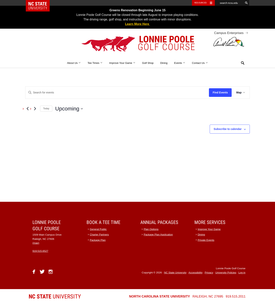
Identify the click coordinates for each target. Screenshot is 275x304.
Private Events (206, 240)
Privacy (209, 272)
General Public (98, 229)
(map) (35, 243)
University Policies (225, 272)
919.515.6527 (40, 251)
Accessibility (195, 272)
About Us (74, 63)
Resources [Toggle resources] (200, 3)
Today (46, 108)
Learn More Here (137, 24)
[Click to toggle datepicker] (69, 109)
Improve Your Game (122, 63)
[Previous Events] (27, 108)
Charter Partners (99, 234)
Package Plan (98, 240)
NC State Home (40, 2)
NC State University (175, 272)
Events (179, 63)
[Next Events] (35, 108)
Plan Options (151, 229)
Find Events (220, 92)
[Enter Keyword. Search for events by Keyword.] (117, 93)
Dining (163, 63)
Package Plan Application (158, 234)
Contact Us (200, 63)
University (55, 296)
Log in (241, 272)
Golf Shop (148, 63)
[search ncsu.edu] (229, 3)
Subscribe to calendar (228, 129)
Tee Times (95, 63)
